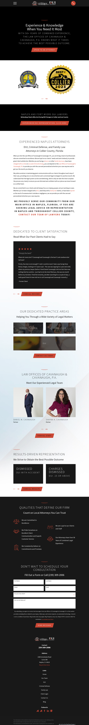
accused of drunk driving (36, 164)
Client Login (44, 696)
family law (53, 191)
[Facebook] (44, 713)
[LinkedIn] (48, 713)
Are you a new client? (19, 595)
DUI (37, 191)
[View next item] (46, 99)
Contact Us (44, 700)
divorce (46, 162)
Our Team (44, 680)
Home (44, 676)
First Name (17, 582)
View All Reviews (32, 295)
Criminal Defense (44, 688)
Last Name (48, 582)
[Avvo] (38, 713)
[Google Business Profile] (51, 713)
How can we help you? (20, 601)
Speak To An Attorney (44, 50)
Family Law (44, 692)
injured (72, 191)
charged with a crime (19, 164)
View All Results (32, 490)
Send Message (44, 627)
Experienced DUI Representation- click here (44, 123)
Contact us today (44, 357)
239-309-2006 (44, 649)
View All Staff (45, 437)
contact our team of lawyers (39, 215)
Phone (15, 589)
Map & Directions (44, 667)
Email (47, 589)
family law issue (59, 162)
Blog (44, 703)
